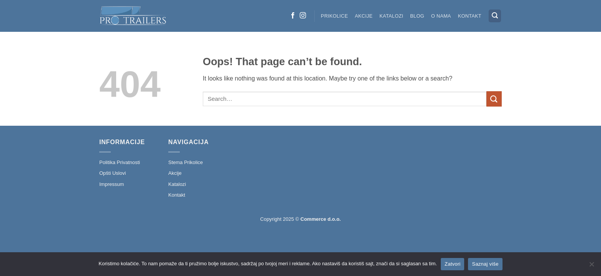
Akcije (364, 16)
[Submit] (494, 98)
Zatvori (452, 264)
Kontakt (469, 16)
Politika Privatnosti (119, 162)
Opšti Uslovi (112, 173)
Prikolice (334, 16)
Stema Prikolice (185, 162)
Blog (417, 16)
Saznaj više (485, 264)
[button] (495, 16)
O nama (441, 16)
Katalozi (391, 16)
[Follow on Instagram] (303, 15)
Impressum (111, 184)
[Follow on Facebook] (293, 15)
